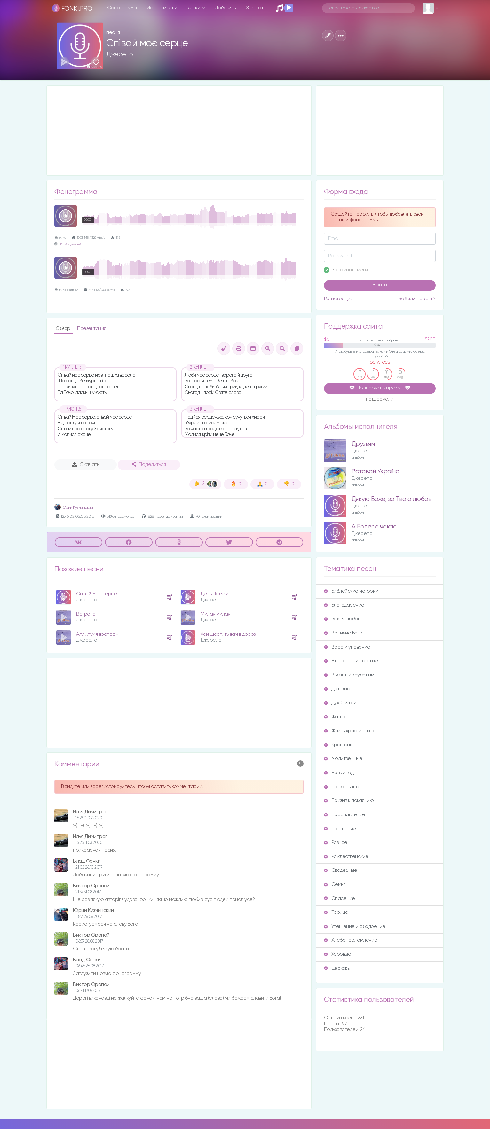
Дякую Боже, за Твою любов (392, 499)
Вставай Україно (375, 471)
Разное (335, 842)
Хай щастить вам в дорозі (228, 634)
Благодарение (344, 605)
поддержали (380, 400)
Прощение (340, 828)
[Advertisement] (179, 130)
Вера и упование (347, 647)
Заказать (255, 7)
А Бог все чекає (374, 526)
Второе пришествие (351, 661)
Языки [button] (194, 7)
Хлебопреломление (350, 940)
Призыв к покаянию (349, 800)
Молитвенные (343, 758)
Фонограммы (122, 7)
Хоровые (337, 954)
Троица (336, 912)
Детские (337, 688)
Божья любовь (343, 619)
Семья (335, 884)
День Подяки (214, 594)
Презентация (91, 328)
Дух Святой (340, 702)
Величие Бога (343, 633)
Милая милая (215, 614)
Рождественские (346, 856)
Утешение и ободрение (354, 926)
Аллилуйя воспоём (97, 634)
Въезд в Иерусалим (349, 675)
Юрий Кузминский (70, 244)
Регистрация (338, 298)
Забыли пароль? (417, 298)
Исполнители (162, 7)
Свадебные (340, 870)
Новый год (339, 772)
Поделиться (149, 464)
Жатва (334, 717)
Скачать (85, 464)
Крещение (340, 744)
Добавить (225, 7)
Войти (379, 285)
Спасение (339, 898)
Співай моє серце (96, 594)
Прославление (344, 814)
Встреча (86, 614)
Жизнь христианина (350, 730)
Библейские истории (351, 591)
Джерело (119, 54)
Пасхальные (341, 786)
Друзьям (363, 444)
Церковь (337, 968)
